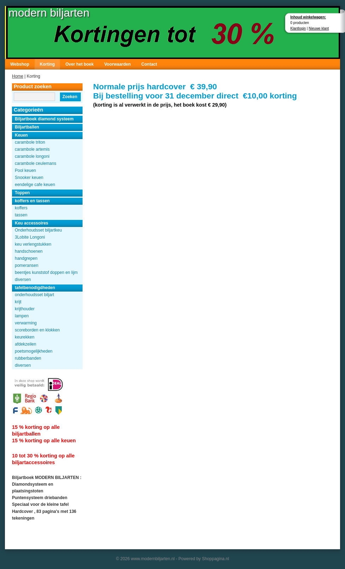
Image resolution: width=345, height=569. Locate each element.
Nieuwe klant (319, 28)
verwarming (26, 323)
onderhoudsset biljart (34, 294)
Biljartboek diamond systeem (44, 118)
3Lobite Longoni (30, 237)
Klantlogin (298, 28)
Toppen (22, 192)
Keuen (21, 135)
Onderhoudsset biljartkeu (38, 230)
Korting (47, 64)
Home (17, 76)
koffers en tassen (32, 200)
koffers (21, 207)
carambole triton (30, 142)
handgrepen (26, 258)
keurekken (24, 337)
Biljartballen (27, 127)
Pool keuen (25, 170)
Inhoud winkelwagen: (308, 17)
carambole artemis (32, 149)
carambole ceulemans (35, 163)
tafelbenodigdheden (35, 287)
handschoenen (29, 251)
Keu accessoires (31, 223)
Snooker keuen (29, 177)
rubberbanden (28, 358)
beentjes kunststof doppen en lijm (46, 272)
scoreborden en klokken (37, 330)
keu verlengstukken (33, 244)
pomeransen (26, 265)
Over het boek (79, 64)
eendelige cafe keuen (35, 184)
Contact (149, 64)
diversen (23, 279)
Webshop (19, 64)
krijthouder (25, 308)
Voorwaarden (117, 64)
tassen (21, 214)
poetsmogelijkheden (34, 351)
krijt (18, 301)
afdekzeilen (25, 344)
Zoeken (69, 96)
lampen (22, 315)
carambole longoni (32, 156)
